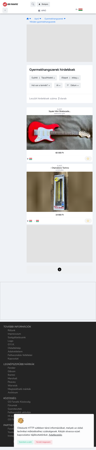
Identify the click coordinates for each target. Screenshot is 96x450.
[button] (75, 10)
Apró (36, 18)
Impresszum (14, 333)
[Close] (25, 442)
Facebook (13, 428)
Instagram (13, 435)
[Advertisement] (60, 43)
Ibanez (11, 374)
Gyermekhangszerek (54, 18)
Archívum (13, 392)
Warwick (12, 385)
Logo (10, 341)
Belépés (43, 4)
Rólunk (11, 330)
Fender (11, 367)
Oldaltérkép (14, 348)
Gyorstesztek (15, 408)
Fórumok (12, 405)
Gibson (11, 371)
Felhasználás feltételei (20, 355)
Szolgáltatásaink (17, 337)
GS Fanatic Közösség (19, 401)
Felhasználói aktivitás (19, 412)
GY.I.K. (11, 344)
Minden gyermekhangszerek (42, 21)
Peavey (12, 382)
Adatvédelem (15, 351)
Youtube (12, 432)
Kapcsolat (13, 358)
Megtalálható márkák (19, 389)
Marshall (12, 378)
